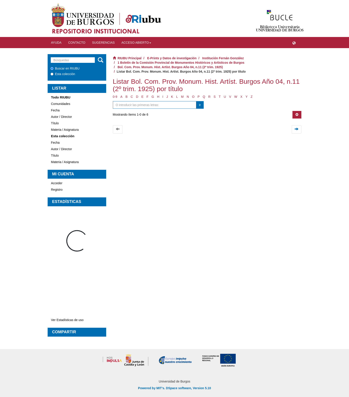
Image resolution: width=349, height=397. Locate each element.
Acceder (56, 183)
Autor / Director (61, 117)
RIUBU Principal (129, 58)
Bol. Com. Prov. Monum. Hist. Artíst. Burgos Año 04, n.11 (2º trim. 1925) (170, 67)
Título (55, 123)
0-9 (115, 96)
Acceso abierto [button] (136, 42)
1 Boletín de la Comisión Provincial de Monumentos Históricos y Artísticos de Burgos (181, 62)
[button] (294, 42)
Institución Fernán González (223, 58)
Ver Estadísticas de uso (67, 320)
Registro (57, 189)
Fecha (55, 110)
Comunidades (60, 104)
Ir (200, 105)
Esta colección (63, 74)
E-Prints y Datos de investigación (172, 58)
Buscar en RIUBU (65, 68)
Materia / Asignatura (65, 129)
